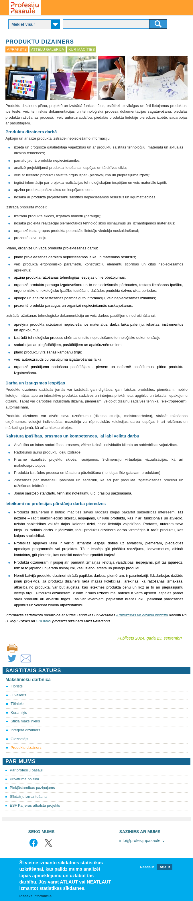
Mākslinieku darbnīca (28, 679)
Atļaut (164, 867)
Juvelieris (18, 695)
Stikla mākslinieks (25, 721)
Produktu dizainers (26, 747)
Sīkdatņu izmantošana (28, 796)
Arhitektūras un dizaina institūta (142, 615)
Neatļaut (147, 867)
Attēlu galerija (47, 49)
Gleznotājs (19, 739)
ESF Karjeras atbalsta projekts (35, 805)
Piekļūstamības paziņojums (32, 787)
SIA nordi (43, 621)
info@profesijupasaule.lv (142, 840)
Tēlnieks (17, 703)
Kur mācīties (81, 49)
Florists (17, 686)
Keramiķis (19, 712)
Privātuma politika (24, 779)
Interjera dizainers (25, 730)
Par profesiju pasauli (27, 770)
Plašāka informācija (35, 896)
